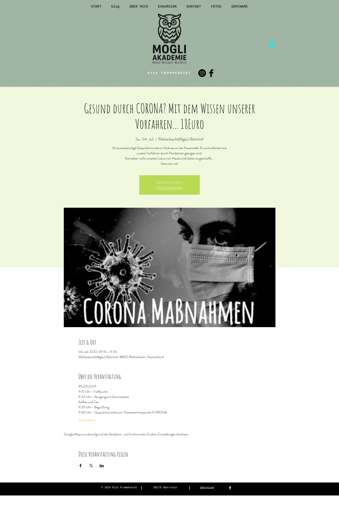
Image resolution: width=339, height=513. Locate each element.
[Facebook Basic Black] (211, 73)
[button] (271, 43)
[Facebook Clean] (230, 488)
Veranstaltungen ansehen (169, 187)
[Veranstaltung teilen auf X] (91, 465)
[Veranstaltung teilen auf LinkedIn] (102, 465)
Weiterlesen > (87, 420)
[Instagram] (202, 73)
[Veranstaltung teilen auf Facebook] (80, 465)
